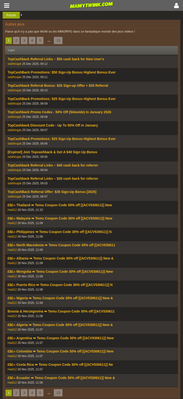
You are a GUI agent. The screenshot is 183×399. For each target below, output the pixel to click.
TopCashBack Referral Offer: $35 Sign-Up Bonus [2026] (51, 192)
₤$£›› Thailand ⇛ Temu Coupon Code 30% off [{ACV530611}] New (59, 205)
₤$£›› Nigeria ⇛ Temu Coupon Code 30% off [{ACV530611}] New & (60, 298)
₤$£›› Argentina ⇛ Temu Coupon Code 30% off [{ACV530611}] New (60, 338)
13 (58, 40)
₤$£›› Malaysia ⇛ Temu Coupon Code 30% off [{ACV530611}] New (59, 218)
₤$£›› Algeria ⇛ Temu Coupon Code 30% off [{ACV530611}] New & (60, 325)
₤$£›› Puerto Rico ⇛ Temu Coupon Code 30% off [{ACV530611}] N (60, 285)
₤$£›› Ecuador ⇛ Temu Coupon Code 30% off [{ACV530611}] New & (61, 378)
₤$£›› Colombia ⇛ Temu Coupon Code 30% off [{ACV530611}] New (60, 351)
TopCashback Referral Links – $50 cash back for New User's (55, 59)
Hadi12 (12, 210)
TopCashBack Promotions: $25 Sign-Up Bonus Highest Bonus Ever (61, 99)
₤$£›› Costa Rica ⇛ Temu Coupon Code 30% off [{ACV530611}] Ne (60, 364)
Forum (11, 15)
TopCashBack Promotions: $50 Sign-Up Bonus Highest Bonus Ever (61, 72)
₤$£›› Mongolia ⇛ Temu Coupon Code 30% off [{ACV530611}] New (60, 271)
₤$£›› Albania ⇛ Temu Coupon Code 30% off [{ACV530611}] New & (60, 258)
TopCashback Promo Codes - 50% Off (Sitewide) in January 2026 (59, 112)
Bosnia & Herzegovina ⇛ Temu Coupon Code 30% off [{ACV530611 (61, 311)
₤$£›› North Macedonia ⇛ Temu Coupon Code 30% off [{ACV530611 (61, 245)
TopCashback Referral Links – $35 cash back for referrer (52, 178)
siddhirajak (14, 64)
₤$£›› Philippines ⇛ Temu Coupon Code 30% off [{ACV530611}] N (59, 232)
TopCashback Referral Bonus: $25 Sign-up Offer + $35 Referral (57, 85)
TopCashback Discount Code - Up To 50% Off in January (52, 125)
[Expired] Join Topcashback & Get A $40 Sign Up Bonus (52, 152)
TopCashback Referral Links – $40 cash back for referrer (52, 165)
